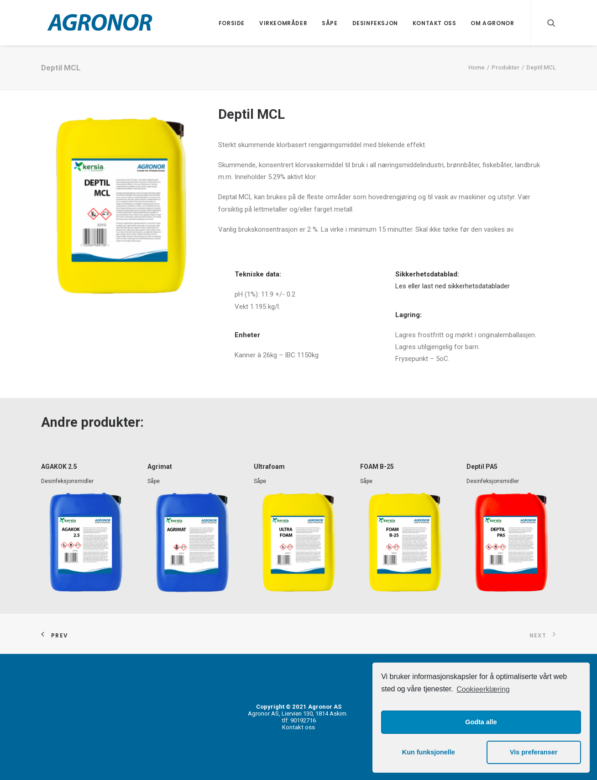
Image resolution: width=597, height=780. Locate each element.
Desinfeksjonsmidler (67, 481)
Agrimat (159, 466)
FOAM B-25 (377, 466)
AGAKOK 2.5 (59, 466)
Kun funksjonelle (428, 752)
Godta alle (481, 722)
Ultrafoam (269, 466)
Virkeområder (283, 23)
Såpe (329, 23)
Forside (232, 23)
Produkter (505, 67)
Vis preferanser (534, 752)
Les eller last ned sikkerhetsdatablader (452, 286)
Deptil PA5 (482, 466)
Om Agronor (492, 23)
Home (476, 67)
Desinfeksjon (375, 23)
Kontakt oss (434, 23)
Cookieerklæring (483, 689)
